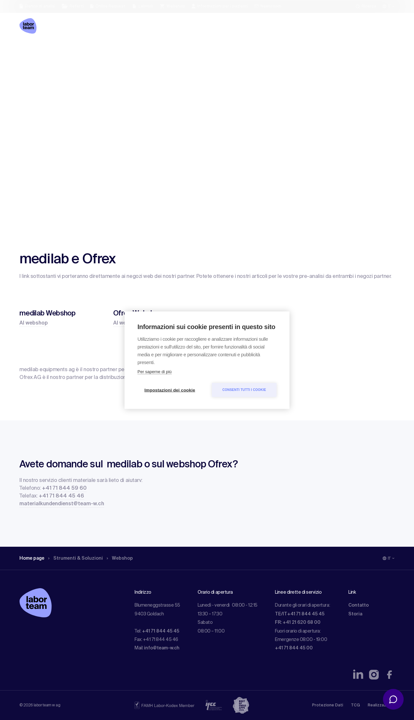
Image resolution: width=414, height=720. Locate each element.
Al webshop (33, 323)
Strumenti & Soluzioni (75, 558)
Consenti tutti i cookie (244, 390)
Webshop (120, 558)
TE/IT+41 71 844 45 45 (299, 614)
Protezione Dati (327, 705)
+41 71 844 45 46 (61, 496)
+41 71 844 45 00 (294, 648)
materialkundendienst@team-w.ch (61, 504)
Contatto (358, 605)
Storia (355, 614)
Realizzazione (381, 705)
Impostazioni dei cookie (170, 389)
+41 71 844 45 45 (160, 631)
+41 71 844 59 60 (64, 488)
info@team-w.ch (162, 648)
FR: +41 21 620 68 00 (298, 622)
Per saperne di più (154, 371)
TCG (355, 705)
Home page (31, 558)
